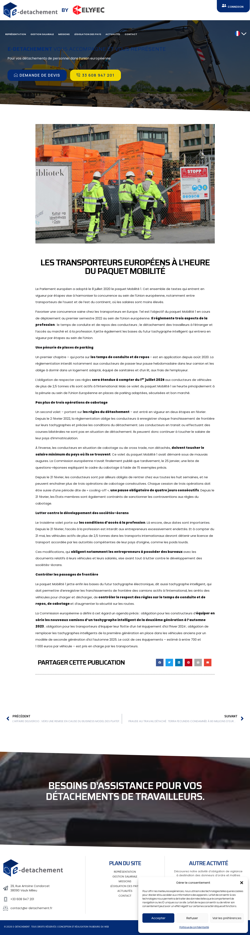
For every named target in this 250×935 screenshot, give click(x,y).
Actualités (113, 34)
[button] (242, 883)
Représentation (15, 34)
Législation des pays (87, 34)
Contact (131, 34)
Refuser (192, 918)
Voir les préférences (226, 918)
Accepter (158, 918)
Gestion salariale (42, 34)
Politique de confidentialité (194, 927)
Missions (64, 34)
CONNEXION (236, 7)
